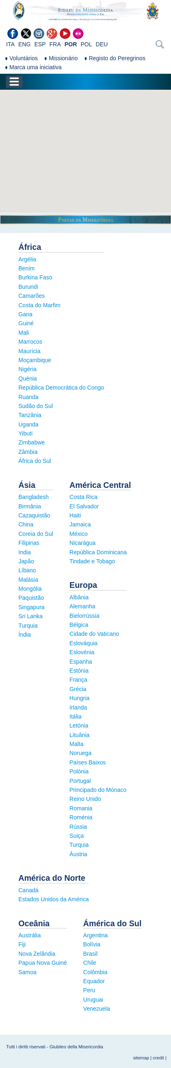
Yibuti (25, 433)
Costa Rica (83, 497)
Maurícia (29, 351)
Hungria (80, 698)
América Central (100, 485)
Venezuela (96, 1008)
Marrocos (30, 341)
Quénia (27, 378)
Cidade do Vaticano (94, 633)
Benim (26, 268)
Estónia (79, 670)
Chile (89, 962)
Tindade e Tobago (92, 561)
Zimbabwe (31, 442)
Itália (76, 716)
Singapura (31, 607)
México (79, 534)
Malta (76, 744)
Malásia (28, 579)
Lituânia (80, 735)
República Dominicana (98, 552)
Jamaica (80, 524)
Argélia (27, 259)
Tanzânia (29, 415)
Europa (83, 585)
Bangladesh (33, 497)
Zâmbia (28, 452)
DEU (102, 44)
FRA (55, 44)
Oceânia (34, 923)
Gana (25, 314)
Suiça (77, 835)
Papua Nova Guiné (42, 962)
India (24, 552)
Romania (81, 808)
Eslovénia (82, 652)
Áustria (79, 854)
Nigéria (27, 369)
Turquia (28, 625)
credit (158, 1057)
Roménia (81, 817)
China (26, 524)
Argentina (95, 935)
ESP (40, 44)
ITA (10, 44)
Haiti (75, 515)
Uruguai (93, 999)
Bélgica (79, 624)
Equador (94, 981)
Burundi (28, 286)
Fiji (22, 944)
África (29, 247)
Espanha (81, 661)
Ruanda (28, 397)
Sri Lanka (30, 616)
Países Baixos (88, 762)
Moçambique (34, 360)
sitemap (141, 1057)
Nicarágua (83, 543)
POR (71, 44)
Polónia (79, 771)
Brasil (90, 953)
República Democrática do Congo (61, 387)
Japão (26, 561)
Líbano (27, 570)
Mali (23, 332)
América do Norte (51, 877)
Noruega (81, 753)
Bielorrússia (84, 615)
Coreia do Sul (35, 534)
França (79, 679)
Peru (89, 990)
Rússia (78, 826)
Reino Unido (85, 799)
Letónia (79, 725)
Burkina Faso (35, 277)
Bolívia (91, 944)
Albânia (79, 597)
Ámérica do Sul (112, 923)
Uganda (28, 424)
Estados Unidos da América (53, 899)
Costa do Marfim (39, 305)
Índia (24, 634)
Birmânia (29, 506)
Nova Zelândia (36, 953)
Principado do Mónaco (98, 790)
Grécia (78, 689)
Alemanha (82, 606)
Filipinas (28, 543)
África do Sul (34, 461)
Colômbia (95, 972)
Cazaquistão (34, 515)
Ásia (26, 485)
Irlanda (78, 707)
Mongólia (30, 588)
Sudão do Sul (35, 406)
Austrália (29, 935)
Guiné (26, 323)
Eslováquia (84, 643)
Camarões (31, 296)
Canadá (28, 890)
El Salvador (84, 506)
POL (86, 44)
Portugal (80, 781)
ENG (24, 44)
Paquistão (31, 597)
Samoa (27, 972)
